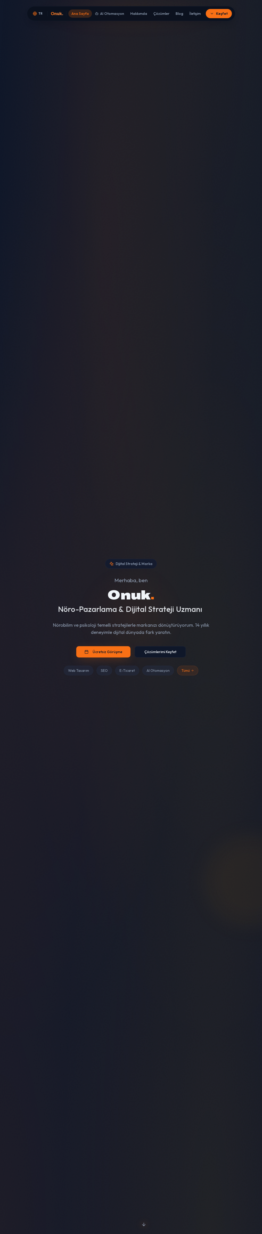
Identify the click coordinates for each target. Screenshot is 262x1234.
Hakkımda (138, 13)
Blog (179, 13)
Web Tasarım (78, 670)
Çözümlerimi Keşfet (160, 652)
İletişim (195, 13)
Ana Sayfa (80, 13)
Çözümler (161, 13)
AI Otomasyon (109, 13)
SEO (104, 670)
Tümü (187, 670)
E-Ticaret (127, 670)
